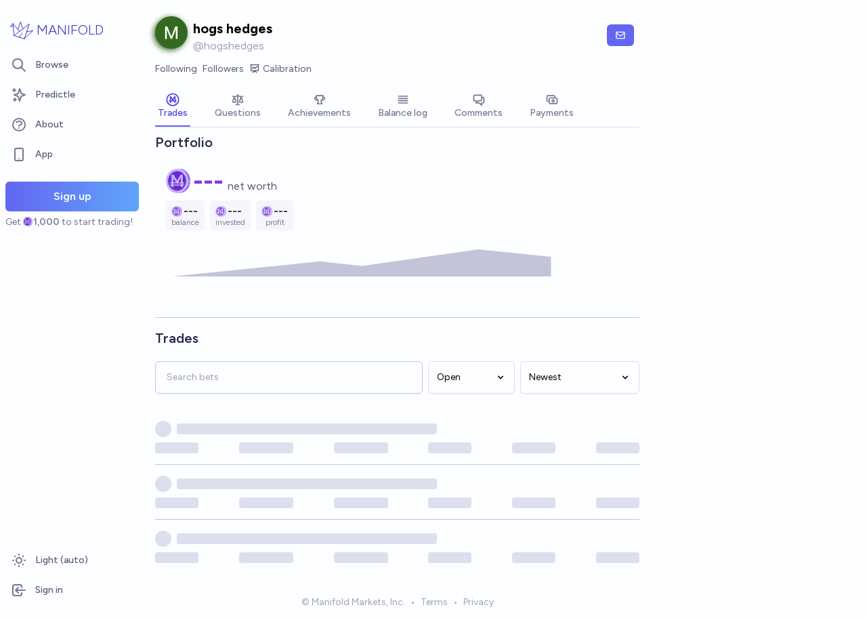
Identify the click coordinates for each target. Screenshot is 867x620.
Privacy (478, 602)
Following (176, 69)
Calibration (280, 69)
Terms (434, 602)
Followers (223, 69)
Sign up (72, 196)
